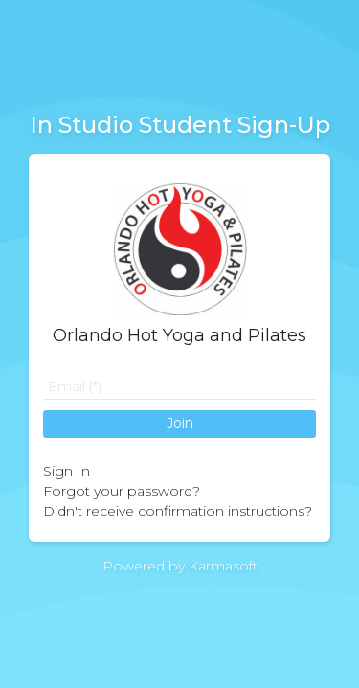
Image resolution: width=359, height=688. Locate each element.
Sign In (66, 471)
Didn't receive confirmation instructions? (177, 511)
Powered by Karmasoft (180, 565)
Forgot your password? (121, 491)
